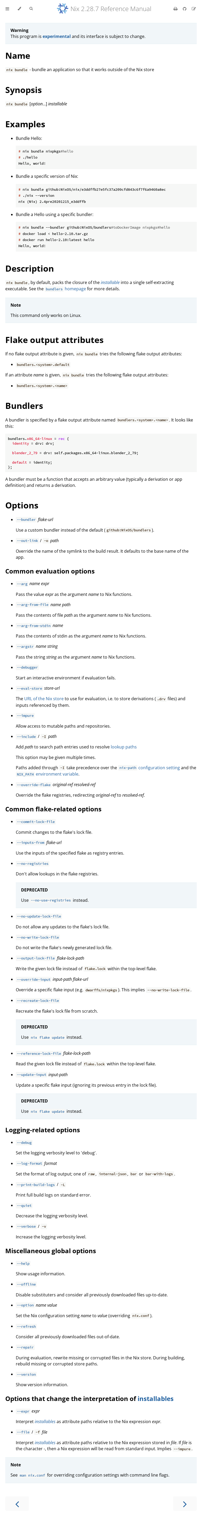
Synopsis (23, 89)
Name (17, 55)
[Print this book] (176, 9)
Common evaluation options (50, 571)
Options (21, 505)
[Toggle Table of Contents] (7, 8)
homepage (65, 289)
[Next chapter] (185, 1503)
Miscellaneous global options (50, 1250)
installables (156, 1398)
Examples (25, 124)
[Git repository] (185, 9)
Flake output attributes (54, 339)
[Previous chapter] (17, 1503)
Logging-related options (42, 1129)
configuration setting (149, 768)
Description (29, 268)
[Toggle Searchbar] (31, 8)
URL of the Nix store (44, 699)
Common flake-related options (53, 809)
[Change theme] (19, 8)
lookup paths (124, 747)
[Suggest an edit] (194, 9)
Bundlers (24, 405)
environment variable (47, 774)
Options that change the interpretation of (71, 1398)
